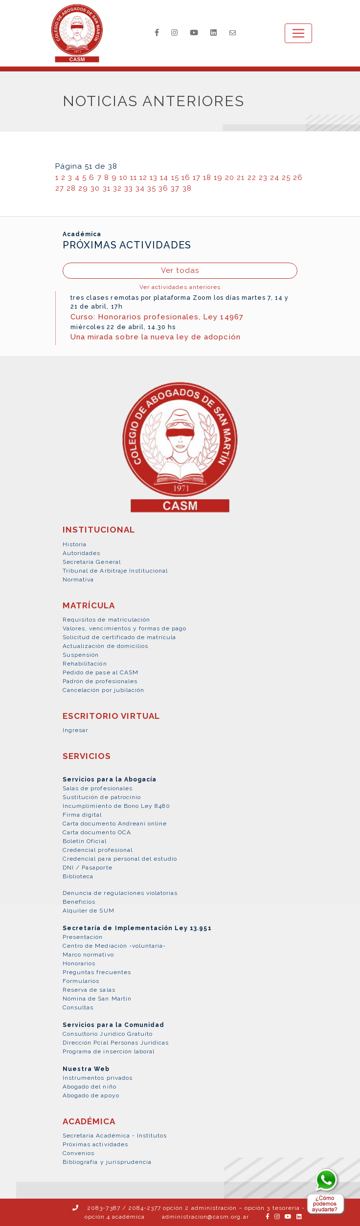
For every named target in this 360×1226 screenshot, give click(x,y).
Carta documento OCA (97, 832)
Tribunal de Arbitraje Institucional (115, 570)
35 (151, 188)
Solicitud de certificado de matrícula (119, 637)
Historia (75, 544)
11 (133, 177)
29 (83, 188)
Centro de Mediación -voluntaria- (114, 945)
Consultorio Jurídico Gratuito (108, 1033)
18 (207, 177)
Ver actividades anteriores (180, 287)
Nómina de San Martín (97, 998)
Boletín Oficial (85, 841)
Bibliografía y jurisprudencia (107, 1162)
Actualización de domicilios (105, 646)
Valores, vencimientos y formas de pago (125, 628)
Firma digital (82, 814)
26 (298, 177)
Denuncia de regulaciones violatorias (120, 893)
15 (175, 177)
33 (128, 188)
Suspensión (81, 654)
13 (154, 177)
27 (59, 188)
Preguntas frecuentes (97, 972)
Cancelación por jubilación (103, 690)
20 (229, 177)
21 (241, 177)
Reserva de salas (89, 989)
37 (175, 188)
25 (286, 177)
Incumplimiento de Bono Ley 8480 (116, 805)
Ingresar (75, 730)
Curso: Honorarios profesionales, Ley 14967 (157, 316)
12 (143, 177)
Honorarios (79, 963)
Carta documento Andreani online (115, 823)
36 (163, 188)
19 (218, 177)
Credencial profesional (98, 850)
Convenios (78, 1153)
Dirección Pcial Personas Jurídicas (116, 1042)
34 (140, 188)
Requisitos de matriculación (106, 619)
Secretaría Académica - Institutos (115, 1135)
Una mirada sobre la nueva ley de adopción (155, 337)
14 (164, 177)
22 (252, 177)
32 (117, 188)
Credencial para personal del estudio (120, 858)
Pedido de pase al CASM (100, 672)
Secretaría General (92, 561)
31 (107, 188)
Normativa (78, 579)
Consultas (78, 1007)
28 (71, 188)
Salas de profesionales (98, 788)
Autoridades (81, 553)
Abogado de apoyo (91, 1095)
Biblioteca (78, 876)
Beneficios (79, 901)
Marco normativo (88, 954)
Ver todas (180, 270)
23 (263, 177)
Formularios (81, 981)
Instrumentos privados (98, 1077)
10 (123, 177)
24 (274, 177)
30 (95, 188)
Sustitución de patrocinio (102, 797)
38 (187, 188)
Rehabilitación (85, 663)
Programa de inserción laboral (109, 1051)
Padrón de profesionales (100, 681)
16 (185, 177)
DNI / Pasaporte (87, 867)
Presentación (83, 937)
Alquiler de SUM (88, 910)
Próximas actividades (95, 1144)
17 (197, 177)
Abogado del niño (89, 1086)
